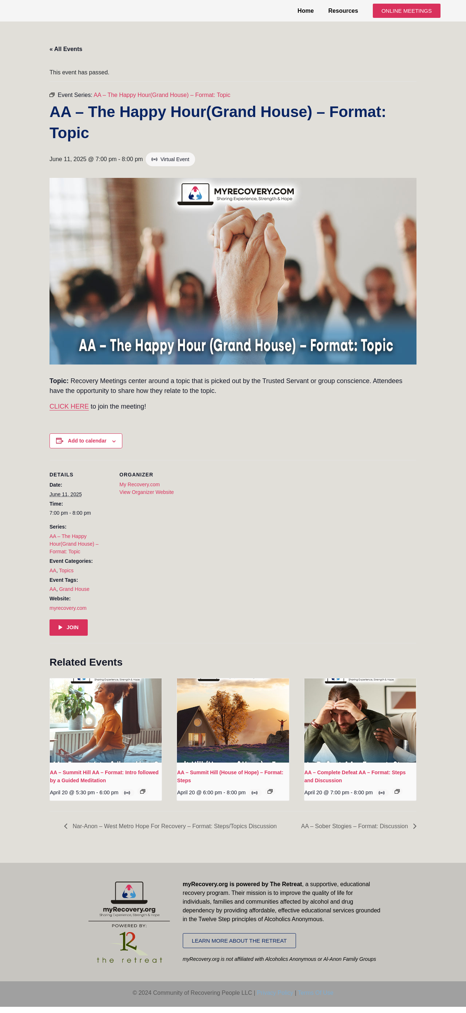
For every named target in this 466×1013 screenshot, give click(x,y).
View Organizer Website (146, 498)
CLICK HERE (69, 413)
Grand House (74, 596)
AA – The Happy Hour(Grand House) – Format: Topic (74, 550)
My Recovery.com (139, 491)
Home (305, 14)
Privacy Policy (275, 999)
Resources (343, 14)
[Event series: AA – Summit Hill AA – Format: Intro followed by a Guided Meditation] (142, 797)
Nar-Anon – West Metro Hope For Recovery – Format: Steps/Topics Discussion (174, 832)
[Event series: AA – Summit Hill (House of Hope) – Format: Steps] (270, 797)
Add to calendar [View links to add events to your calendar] (87, 447)
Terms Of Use (315, 999)
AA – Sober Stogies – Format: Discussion (355, 832)
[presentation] (106, 727)
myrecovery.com (68, 614)
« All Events (66, 55)
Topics (66, 577)
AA (53, 577)
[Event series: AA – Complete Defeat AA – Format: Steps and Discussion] (397, 797)
